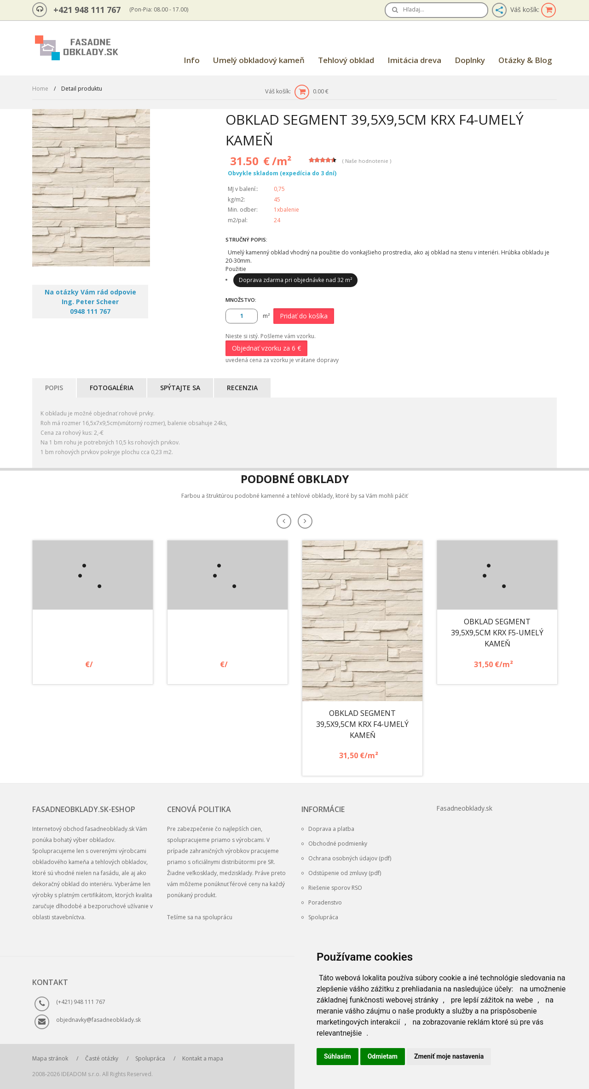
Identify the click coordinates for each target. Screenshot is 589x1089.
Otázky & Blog (525, 60)
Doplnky (470, 60)
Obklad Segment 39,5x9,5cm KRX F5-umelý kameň (497, 633)
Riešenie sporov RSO (331, 888)
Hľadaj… (413, 9)
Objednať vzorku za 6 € (266, 348)
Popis (54, 387)
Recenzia (242, 387)
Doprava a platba (327, 829)
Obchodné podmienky (334, 843)
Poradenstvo (321, 902)
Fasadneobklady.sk (464, 808)
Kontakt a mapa (202, 1058)
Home (40, 88)
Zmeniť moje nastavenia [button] (449, 1056)
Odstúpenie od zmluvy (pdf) (341, 873)
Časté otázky (101, 1058)
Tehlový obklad (346, 60)
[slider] (322, 160)
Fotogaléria (111, 387)
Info (192, 60)
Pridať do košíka (304, 315)
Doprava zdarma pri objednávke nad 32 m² (295, 280)
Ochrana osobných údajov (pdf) (346, 858)
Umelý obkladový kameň (259, 60)
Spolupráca (319, 917)
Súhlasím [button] (337, 1056)
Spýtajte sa (180, 387)
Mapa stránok (50, 1058)
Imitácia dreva (414, 60)
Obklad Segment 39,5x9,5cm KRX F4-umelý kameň (362, 724)
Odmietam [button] (383, 1056)
